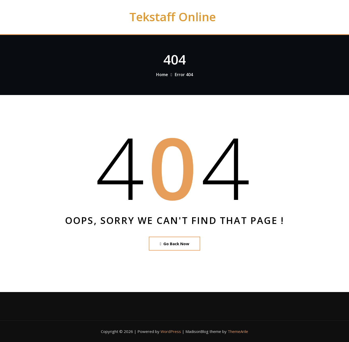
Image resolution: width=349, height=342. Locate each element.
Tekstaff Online (172, 17)
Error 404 (184, 74)
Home (162, 74)
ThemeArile (238, 331)
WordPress (170, 331)
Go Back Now (174, 243)
